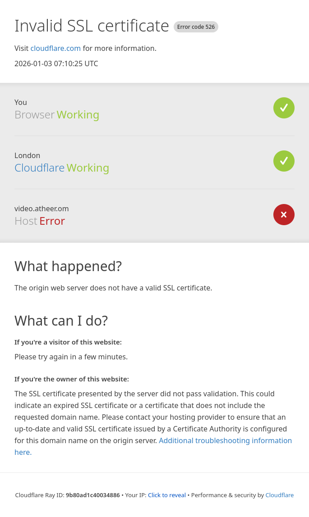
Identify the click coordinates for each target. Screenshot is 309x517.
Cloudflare (39, 167)
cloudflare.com (55, 48)
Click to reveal (167, 495)
